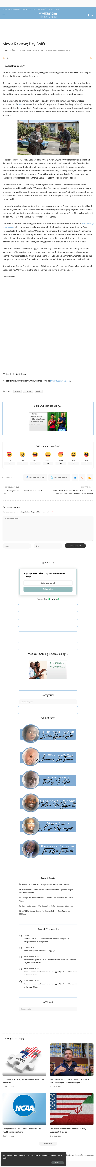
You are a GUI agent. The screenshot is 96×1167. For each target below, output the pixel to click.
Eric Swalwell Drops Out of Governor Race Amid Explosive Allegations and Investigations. (46, 945)
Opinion (53, 50)
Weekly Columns (63, 50)
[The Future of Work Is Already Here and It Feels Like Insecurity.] (24, 1064)
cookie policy (31, 1157)
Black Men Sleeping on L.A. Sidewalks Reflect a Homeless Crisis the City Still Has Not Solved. (50, 966)
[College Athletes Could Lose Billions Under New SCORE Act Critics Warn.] (24, 1114)
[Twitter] (59, 478)
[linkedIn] (75, 478)
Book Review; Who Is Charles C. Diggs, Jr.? (40, 956)
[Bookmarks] (87, 15)
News (47, 50)
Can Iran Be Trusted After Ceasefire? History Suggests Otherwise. (47, 911)
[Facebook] (35, 478)
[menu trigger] (4, 15)
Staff (7, 50)
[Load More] (48, 1149)
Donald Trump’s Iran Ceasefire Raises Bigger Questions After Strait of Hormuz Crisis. (50, 978)
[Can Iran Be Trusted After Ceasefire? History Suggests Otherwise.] (72, 1114)
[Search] (92, 15)
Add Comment (33, 50)
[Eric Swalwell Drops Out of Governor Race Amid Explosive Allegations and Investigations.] (72, 1064)
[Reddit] (82, 478)
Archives (48, 1007)
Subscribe (48, 594)
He (20, 104)
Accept (30, 1161)
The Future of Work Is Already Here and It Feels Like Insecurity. (46, 890)
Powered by (48, 604)
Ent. (42, 50)
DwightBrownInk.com (61, 380)
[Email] (90, 478)
